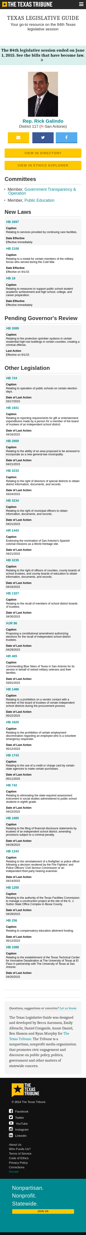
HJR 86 (11, 623)
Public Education (40, 200)
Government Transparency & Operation (42, 191)
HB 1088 (12, 947)
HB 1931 (12, 408)
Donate (14, 1171)
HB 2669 (12, 441)
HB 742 (11, 785)
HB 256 (11, 920)
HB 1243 (12, 851)
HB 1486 (12, 689)
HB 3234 (12, 500)
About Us (15, 1144)
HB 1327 (12, 593)
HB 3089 (12, 328)
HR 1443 (12, 530)
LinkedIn (18, 1135)
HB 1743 (12, 755)
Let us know (68, 1008)
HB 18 (10, 278)
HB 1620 (12, 722)
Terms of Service (20, 1153)
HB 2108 (12, 248)
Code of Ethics (19, 1158)
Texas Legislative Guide (43, 18)
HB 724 (11, 378)
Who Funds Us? (20, 1149)
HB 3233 (12, 470)
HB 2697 (12, 222)
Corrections (16, 1167)
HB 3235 (12, 560)
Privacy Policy (18, 1162)
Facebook (18, 1111)
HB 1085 (12, 818)
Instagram (19, 1129)
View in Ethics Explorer (43, 165)
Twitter (16, 1117)
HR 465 (11, 656)
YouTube (18, 1123)
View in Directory (43, 153)
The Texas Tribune (33, 1102)
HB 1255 (12, 887)
